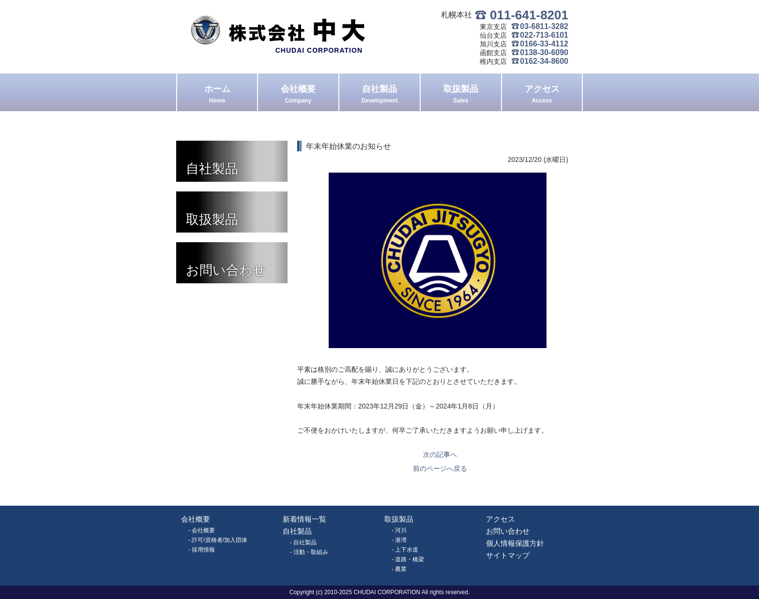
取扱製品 (461, 94)
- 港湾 (399, 540)
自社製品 (379, 94)
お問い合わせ (508, 531)
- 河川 (399, 530)
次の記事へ (440, 454)
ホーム (217, 94)
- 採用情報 (201, 549)
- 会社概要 (201, 530)
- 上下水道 (405, 549)
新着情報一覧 (304, 519)
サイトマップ (508, 555)
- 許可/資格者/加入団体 (217, 540)
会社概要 (298, 94)
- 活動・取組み (309, 552)
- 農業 (399, 569)
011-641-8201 (529, 15)
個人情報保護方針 (515, 543)
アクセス (542, 94)
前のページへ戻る (440, 468)
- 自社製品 (303, 542)
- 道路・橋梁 (408, 559)
